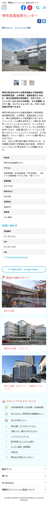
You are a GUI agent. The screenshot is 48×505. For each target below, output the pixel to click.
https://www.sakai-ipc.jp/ (17, 257)
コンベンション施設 (23, 27)
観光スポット (7, 27)
